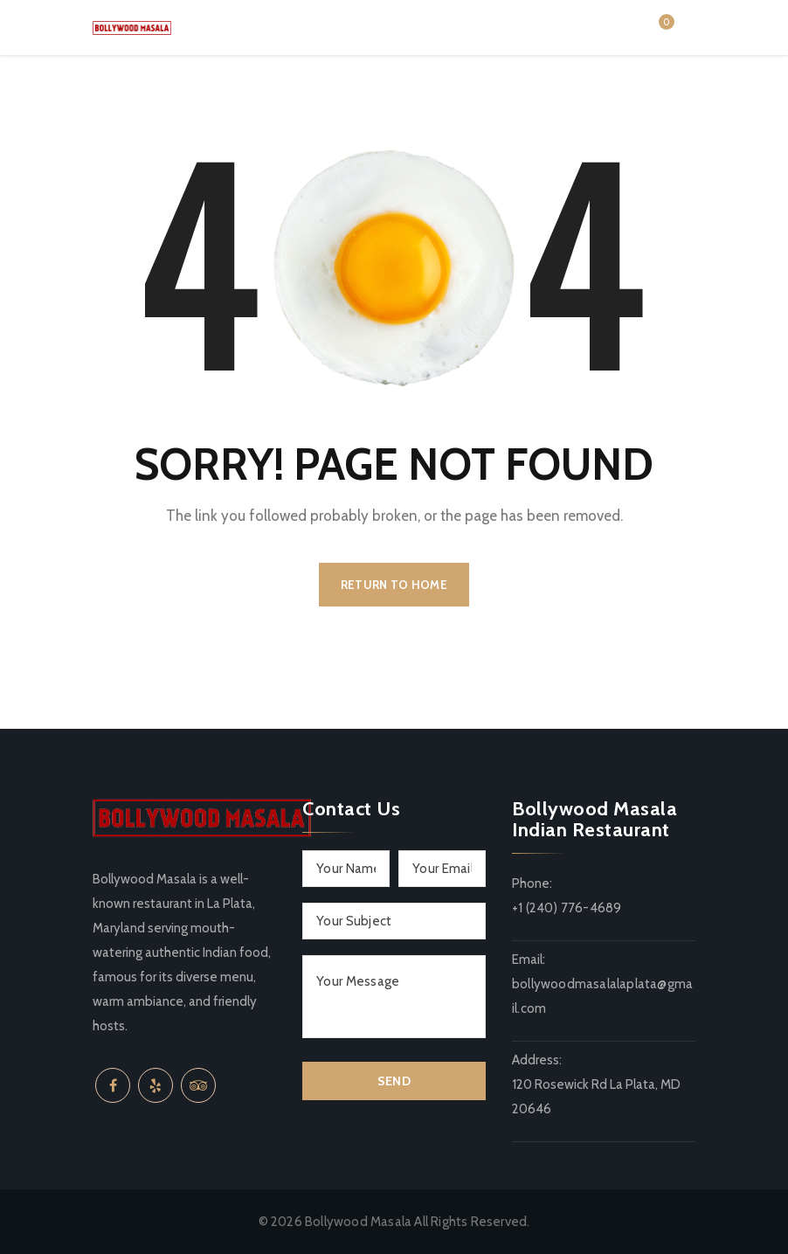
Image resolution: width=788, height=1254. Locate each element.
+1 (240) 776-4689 (566, 908)
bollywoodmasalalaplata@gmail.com (602, 996)
